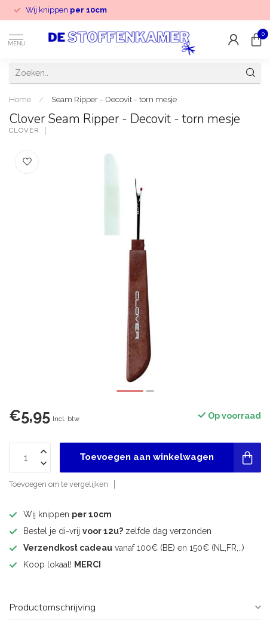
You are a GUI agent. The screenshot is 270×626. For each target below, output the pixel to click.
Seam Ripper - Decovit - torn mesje (114, 99)
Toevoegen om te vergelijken (58, 484)
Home (20, 99)
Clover (24, 130)
